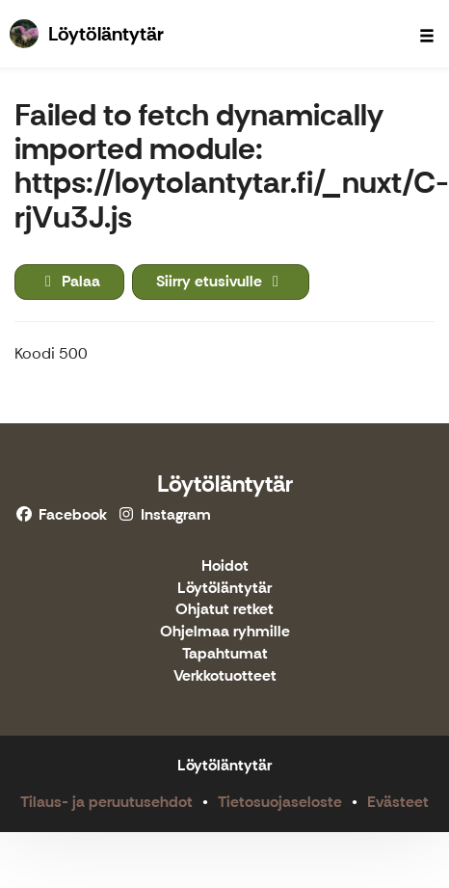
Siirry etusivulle (220, 281)
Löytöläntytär (225, 483)
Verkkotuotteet (225, 676)
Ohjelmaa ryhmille (225, 632)
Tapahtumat (225, 654)
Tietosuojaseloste (280, 802)
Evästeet (398, 802)
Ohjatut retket (224, 610)
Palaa (69, 281)
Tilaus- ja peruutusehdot (106, 802)
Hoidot (225, 566)
